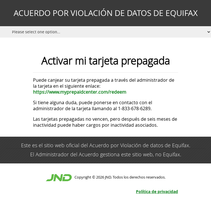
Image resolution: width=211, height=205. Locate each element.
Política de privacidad (157, 191)
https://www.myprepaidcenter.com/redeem (79, 92)
